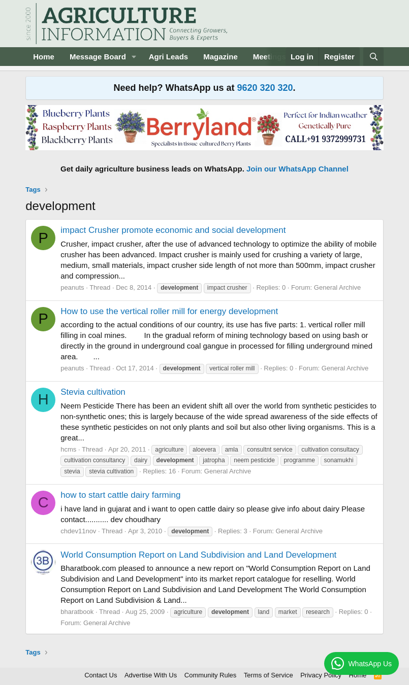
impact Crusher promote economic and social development (173, 230)
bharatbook (76, 611)
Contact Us (100, 675)
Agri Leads (168, 56)
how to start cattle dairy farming (120, 495)
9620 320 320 (265, 88)
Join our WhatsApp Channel (297, 168)
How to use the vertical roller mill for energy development (169, 311)
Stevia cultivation (92, 392)
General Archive (337, 287)
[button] (134, 56)
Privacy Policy (320, 675)
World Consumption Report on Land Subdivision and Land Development (198, 555)
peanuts (72, 287)
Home (43, 56)
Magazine (220, 56)
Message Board (98, 56)
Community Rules (210, 675)
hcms (68, 449)
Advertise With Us (150, 675)
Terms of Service (268, 675)
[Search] (373, 56)
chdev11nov (78, 531)
